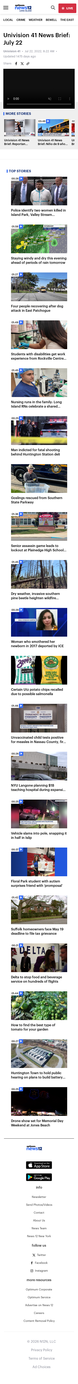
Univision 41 (11, 51)
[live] (67, 8)
